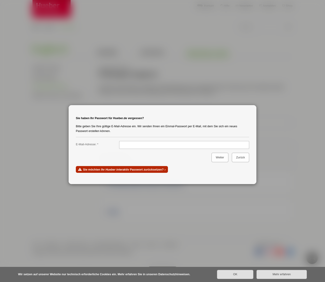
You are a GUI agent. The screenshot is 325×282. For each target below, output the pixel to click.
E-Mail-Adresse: (86, 144)
